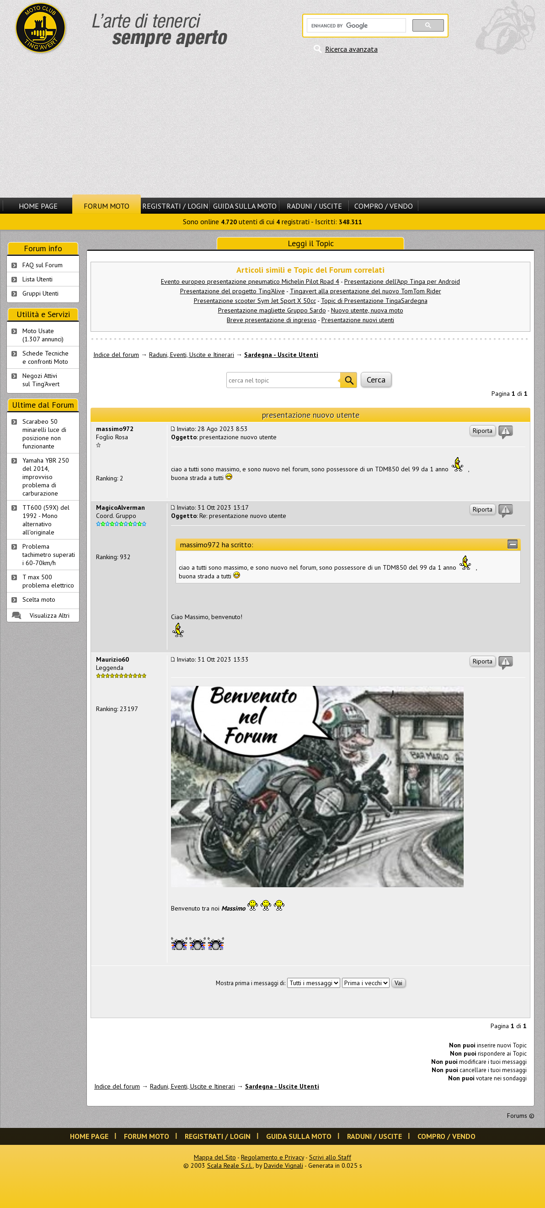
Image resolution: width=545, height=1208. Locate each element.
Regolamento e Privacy (272, 1157)
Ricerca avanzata (351, 49)
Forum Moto (106, 205)
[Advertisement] (272, 126)
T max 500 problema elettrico (48, 581)
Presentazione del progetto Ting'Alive (232, 291)
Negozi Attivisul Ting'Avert (40, 380)
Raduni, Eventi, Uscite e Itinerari (191, 355)
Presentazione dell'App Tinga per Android (402, 281)
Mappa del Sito (215, 1157)
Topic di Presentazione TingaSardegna (374, 301)
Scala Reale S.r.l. (230, 1165)
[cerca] (355, 25)
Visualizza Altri (49, 615)
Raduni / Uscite (314, 205)
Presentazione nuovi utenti (357, 320)
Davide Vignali (283, 1165)
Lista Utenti (37, 279)
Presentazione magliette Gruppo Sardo (272, 310)
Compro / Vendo (383, 205)
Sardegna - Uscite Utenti (281, 355)
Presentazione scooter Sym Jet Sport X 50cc (255, 301)
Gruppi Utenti (40, 293)
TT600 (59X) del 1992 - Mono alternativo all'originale (45, 519)
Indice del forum (116, 355)
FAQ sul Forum (42, 265)
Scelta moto (38, 599)
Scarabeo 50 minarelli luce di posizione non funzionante (44, 433)
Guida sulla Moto (245, 205)
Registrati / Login (175, 205)
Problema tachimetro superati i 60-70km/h (48, 554)
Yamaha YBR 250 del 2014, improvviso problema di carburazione (45, 476)
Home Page (38, 205)
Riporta (482, 430)
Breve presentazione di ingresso (271, 320)
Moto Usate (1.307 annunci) (43, 335)
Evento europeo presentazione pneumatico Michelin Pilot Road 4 (250, 281)
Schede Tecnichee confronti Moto (45, 357)
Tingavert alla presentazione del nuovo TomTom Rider (365, 291)
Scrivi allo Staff (330, 1157)
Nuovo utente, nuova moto (367, 310)
